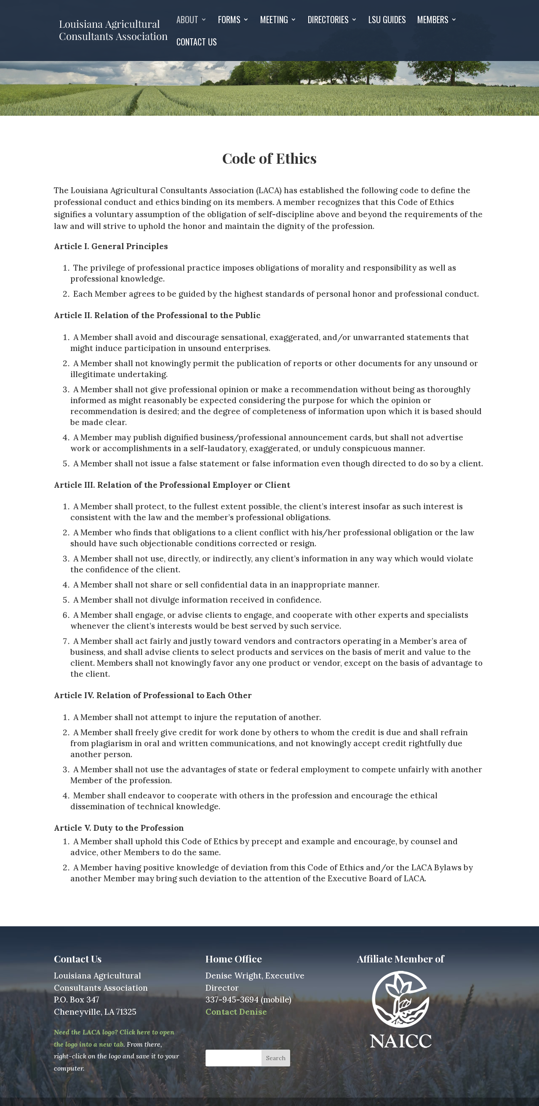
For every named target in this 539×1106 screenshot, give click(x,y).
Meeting (274, 21)
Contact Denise (236, 1012)
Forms (229, 21)
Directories (328, 21)
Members (432, 21)
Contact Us (196, 43)
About (187, 21)
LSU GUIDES (387, 21)
